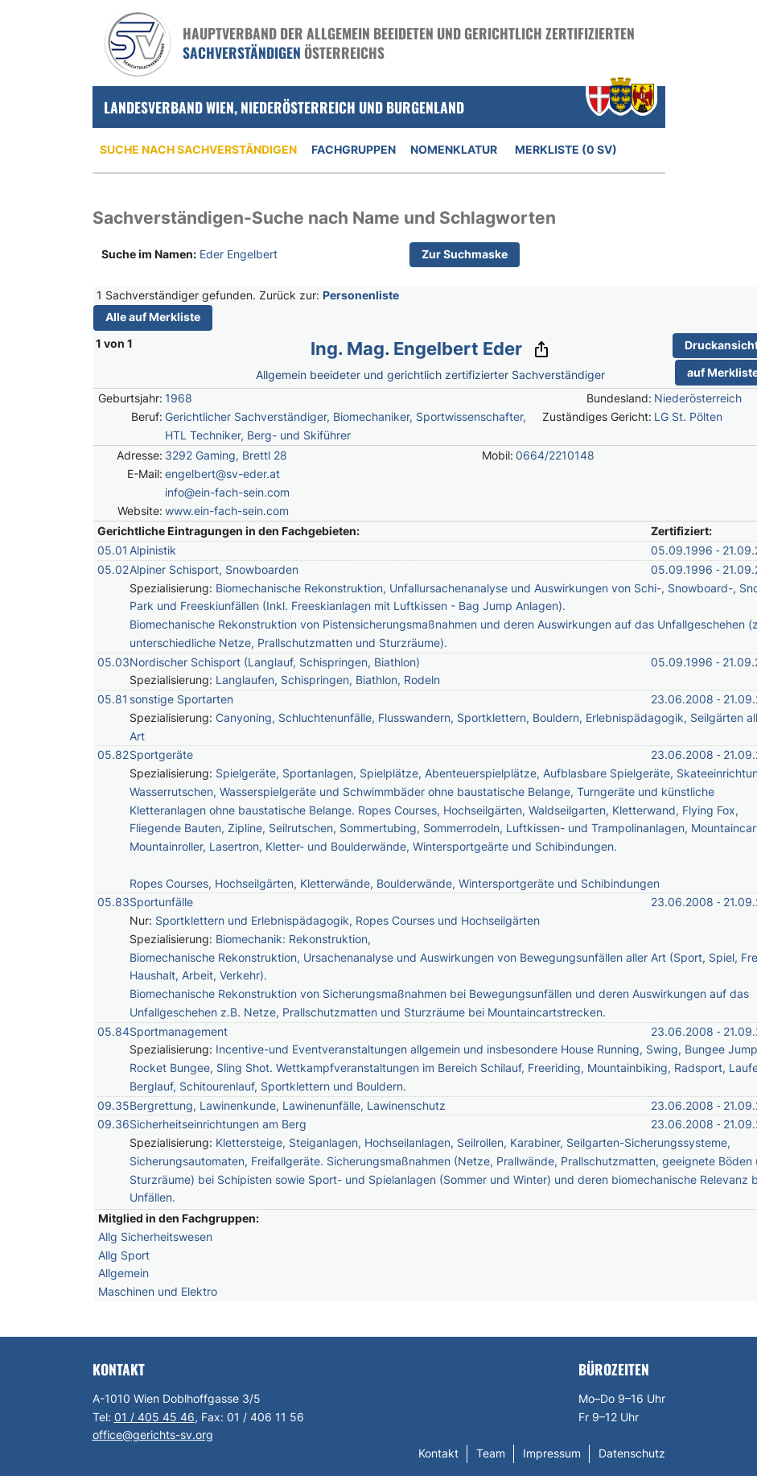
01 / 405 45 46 (154, 1417)
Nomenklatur (453, 149)
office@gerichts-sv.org (153, 1434)
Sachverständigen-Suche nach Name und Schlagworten (324, 218)
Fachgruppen (353, 149)
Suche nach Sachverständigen (198, 149)
